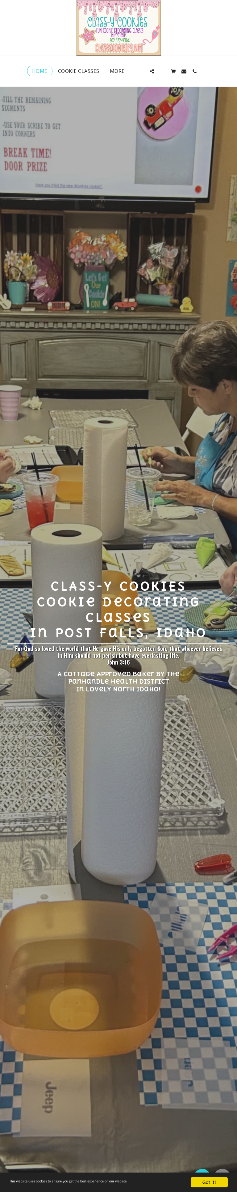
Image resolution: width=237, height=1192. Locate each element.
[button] (141, 71)
